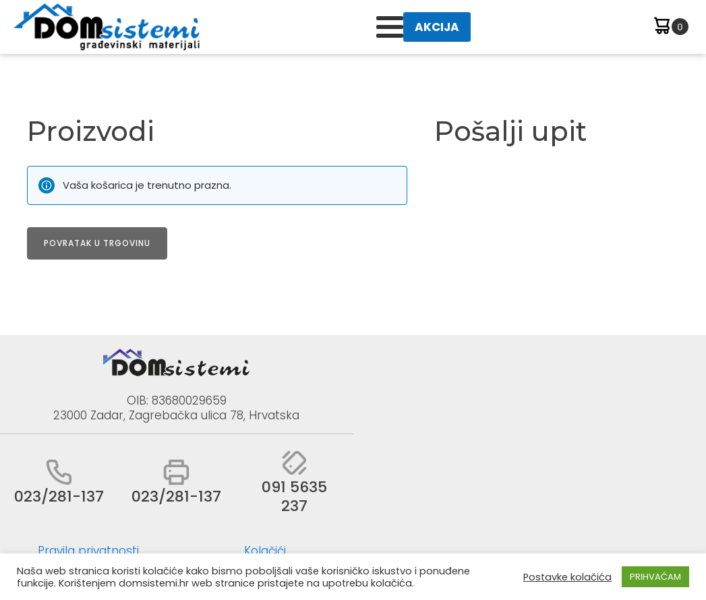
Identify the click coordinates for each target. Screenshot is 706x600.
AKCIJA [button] (437, 27)
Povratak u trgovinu (97, 243)
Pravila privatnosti (88, 550)
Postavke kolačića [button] (567, 577)
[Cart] (670, 27)
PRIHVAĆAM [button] (655, 576)
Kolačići (265, 550)
